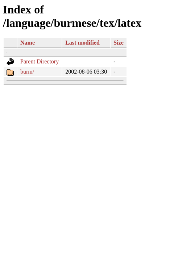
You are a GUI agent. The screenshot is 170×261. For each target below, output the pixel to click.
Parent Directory (39, 61)
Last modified (82, 43)
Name (27, 43)
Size (118, 43)
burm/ (27, 72)
